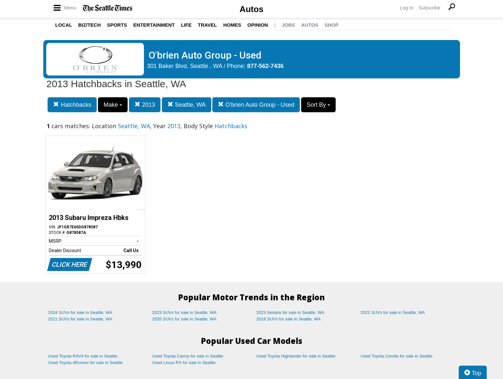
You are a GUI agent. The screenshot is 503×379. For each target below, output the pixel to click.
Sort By (318, 105)
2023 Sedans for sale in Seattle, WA (290, 312)
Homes (232, 25)
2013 (144, 104)
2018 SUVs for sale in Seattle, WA (289, 319)
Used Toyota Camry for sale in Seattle (187, 356)
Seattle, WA (186, 104)
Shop (332, 25)
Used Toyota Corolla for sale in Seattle (397, 356)
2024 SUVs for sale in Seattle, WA (80, 312)
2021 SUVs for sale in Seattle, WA (80, 319)
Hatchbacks (72, 104)
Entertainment (154, 25)
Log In (406, 7)
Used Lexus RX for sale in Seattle (184, 362)
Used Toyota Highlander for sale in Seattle (296, 356)
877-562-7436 (265, 66)
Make (113, 105)
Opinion (257, 25)
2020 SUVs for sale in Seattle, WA (184, 319)
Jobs (288, 25)
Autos (252, 9)
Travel (207, 25)
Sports (117, 25)
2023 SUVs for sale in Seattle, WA (184, 312)
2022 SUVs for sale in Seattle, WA (393, 312)
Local (63, 25)
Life (186, 25)
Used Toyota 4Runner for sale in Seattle (85, 362)
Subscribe (429, 7)
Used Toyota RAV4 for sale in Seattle (83, 356)
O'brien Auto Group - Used (256, 104)
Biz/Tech (89, 25)
